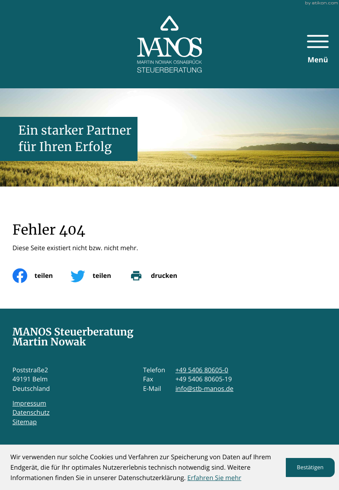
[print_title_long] (162, 275)
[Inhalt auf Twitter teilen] (99, 275)
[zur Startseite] (170, 44)
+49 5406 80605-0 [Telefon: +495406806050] (202, 370)
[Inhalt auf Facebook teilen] (42, 275)
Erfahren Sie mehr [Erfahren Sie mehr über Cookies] (214, 478)
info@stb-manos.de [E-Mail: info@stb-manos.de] (204, 388)
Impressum (29, 403)
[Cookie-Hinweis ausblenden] (310, 467)
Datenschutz (31, 412)
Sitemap (25, 422)
